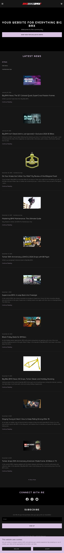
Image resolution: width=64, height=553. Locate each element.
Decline (16, 549)
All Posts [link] (4, 62)
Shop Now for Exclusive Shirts (32, 34)
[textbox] (32, 519)
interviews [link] (5, 65)
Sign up (32, 526)
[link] (32, 4)
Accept (47, 549)
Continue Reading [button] (7, 102)
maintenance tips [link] (7, 69)
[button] (5, 3)
